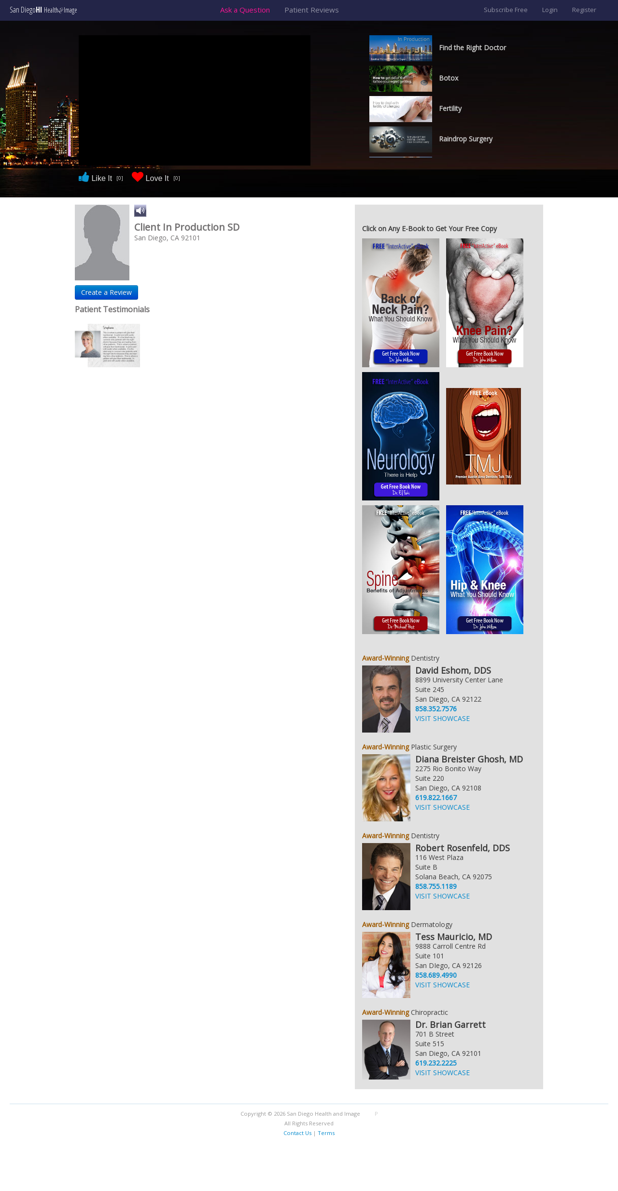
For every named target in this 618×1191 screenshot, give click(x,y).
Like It (100, 177)
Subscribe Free (506, 9)
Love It (156, 177)
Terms (326, 1132)
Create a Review (106, 292)
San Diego (43, 9)
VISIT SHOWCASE (442, 718)
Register (584, 9)
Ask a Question (245, 9)
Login (550, 9)
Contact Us (297, 1132)
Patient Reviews (311, 9)
